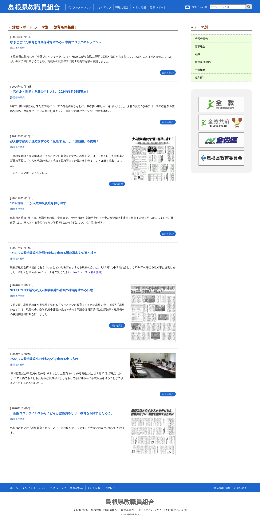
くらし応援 (139, 7)
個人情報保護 (222, 488)
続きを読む (168, 72)
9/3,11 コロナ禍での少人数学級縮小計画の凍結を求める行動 (51, 290)
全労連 (221, 140)
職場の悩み (122, 7)
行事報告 (200, 46)
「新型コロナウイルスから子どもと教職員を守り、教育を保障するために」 (62, 413)
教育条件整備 (18, 47)
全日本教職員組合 (221, 104)
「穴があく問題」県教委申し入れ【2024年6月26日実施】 (49, 91)
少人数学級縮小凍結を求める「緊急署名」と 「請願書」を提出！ (54, 141)
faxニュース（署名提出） (88, 272)
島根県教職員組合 (34, 7)
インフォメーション (79, 7)
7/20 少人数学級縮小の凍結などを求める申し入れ (44, 359)
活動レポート (158, 7)
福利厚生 (200, 77)
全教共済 (221, 122)
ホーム (14, 488)
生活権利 (200, 70)
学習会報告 (201, 38)
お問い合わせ (196, 7)
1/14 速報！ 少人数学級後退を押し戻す (38, 203)
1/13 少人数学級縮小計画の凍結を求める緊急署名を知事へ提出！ (55, 253)
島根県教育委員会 (221, 158)
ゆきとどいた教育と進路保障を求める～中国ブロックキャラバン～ (55, 42)
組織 (197, 54)
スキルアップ (103, 7)
